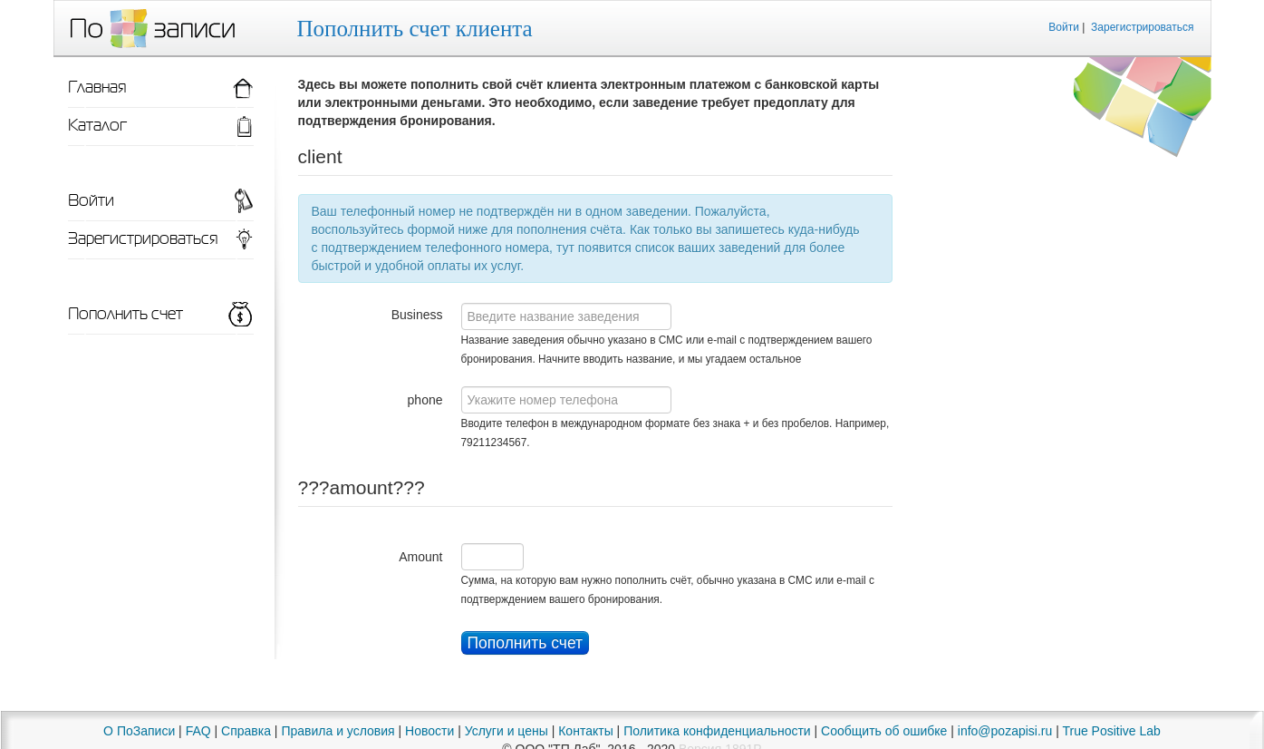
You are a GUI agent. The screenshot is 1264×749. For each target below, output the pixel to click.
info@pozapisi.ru (1005, 731)
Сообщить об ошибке (884, 731)
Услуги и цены (506, 731)
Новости (429, 731)
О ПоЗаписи (139, 731)
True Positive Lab (1111, 731)
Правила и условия (337, 731)
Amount (420, 557)
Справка (246, 731)
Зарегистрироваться (1142, 27)
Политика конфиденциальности (717, 731)
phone (425, 400)
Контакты (585, 731)
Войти (1063, 27)
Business (417, 314)
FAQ (198, 731)
